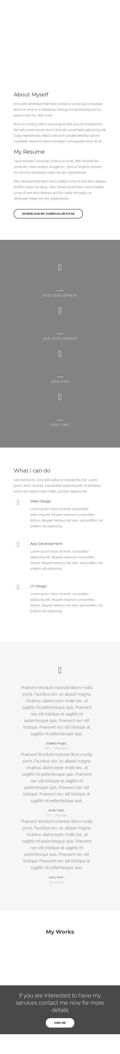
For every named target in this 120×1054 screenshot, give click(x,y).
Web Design (40, 501)
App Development (46, 544)
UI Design (38, 586)
